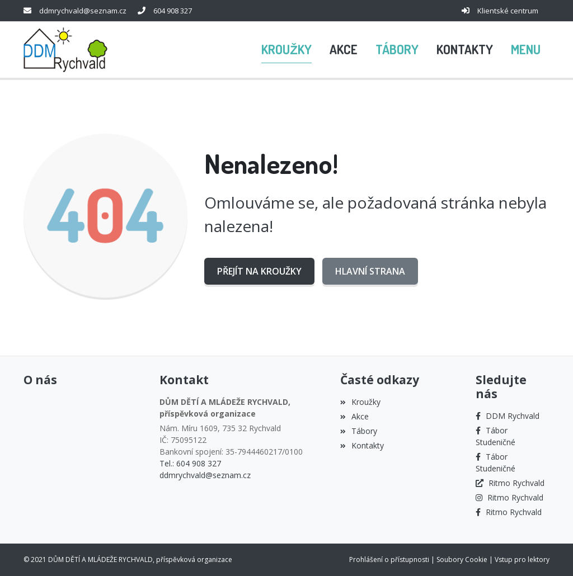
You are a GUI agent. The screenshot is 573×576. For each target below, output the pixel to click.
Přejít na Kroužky (259, 271)
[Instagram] (509, 497)
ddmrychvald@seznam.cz (82, 11)
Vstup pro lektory (522, 559)
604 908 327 (172, 11)
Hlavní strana (370, 271)
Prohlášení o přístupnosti (389, 559)
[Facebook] (507, 415)
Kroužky (360, 401)
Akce (354, 416)
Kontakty (362, 445)
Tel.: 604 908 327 (190, 463)
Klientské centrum (507, 11)
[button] (525, 49)
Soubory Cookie (461, 559)
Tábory (358, 431)
